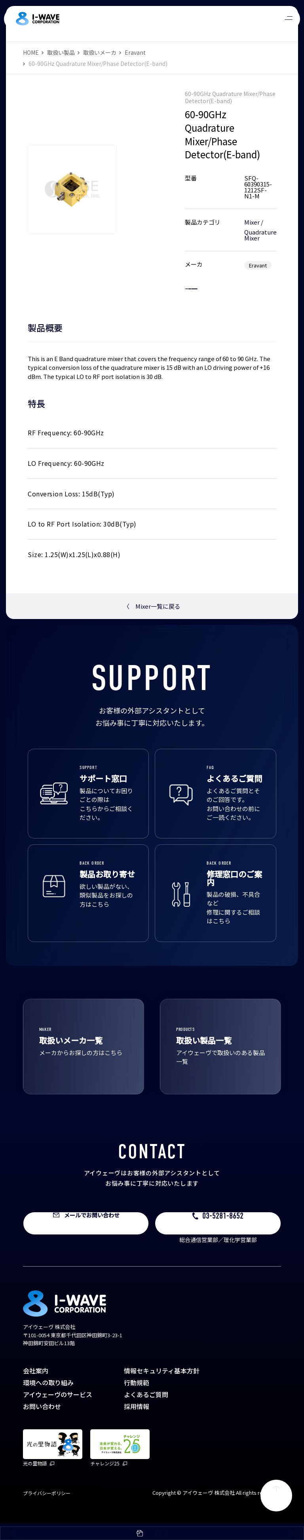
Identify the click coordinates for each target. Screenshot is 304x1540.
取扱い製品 (61, 52)
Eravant (135, 52)
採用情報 (136, 1423)
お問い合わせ (42, 1423)
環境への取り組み (48, 1399)
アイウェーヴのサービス (57, 1411)
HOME (31, 52)
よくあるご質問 (146, 1411)
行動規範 (136, 1399)
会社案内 (35, 1387)
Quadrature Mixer (260, 235)
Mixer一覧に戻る (152, 623)
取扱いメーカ (99, 52)
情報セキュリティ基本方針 (162, 1387)
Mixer (252, 222)
